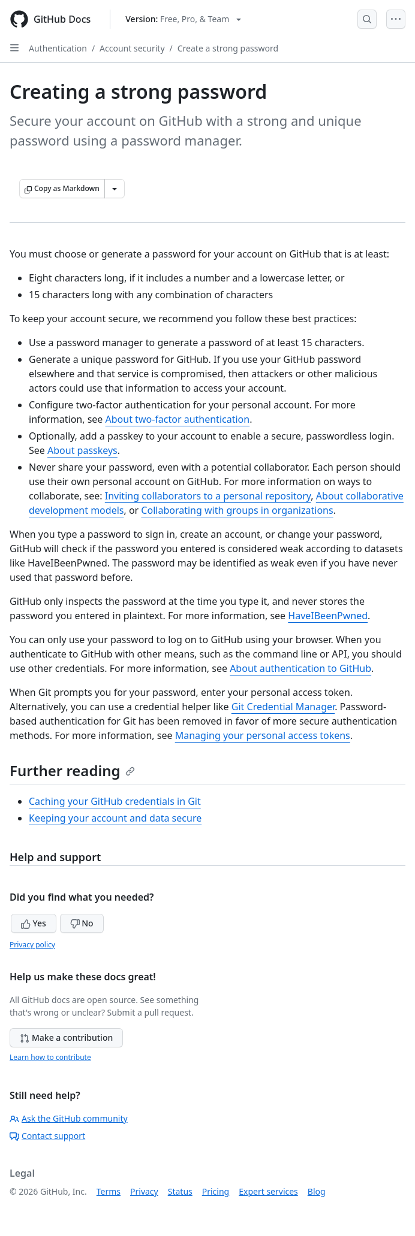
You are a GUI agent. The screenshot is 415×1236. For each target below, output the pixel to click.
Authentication (58, 48)
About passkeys (82, 450)
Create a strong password (228, 48)
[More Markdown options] (114, 188)
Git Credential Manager (283, 706)
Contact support (47, 1135)
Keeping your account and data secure (115, 818)
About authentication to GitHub (300, 668)
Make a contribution (66, 1037)
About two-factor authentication (178, 419)
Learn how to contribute (50, 1057)
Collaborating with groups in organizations (237, 510)
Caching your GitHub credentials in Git (115, 801)
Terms (109, 1191)
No (82, 923)
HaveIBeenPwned (328, 615)
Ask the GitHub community (69, 1118)
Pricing (215, 1191)
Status (180, 1191)
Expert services (268, 1191)
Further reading (72, 770)
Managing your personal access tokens (262, 735)
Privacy (144, 1191)
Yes (33, 923)
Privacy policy (32, 945)
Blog (317, 1191)
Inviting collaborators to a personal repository (208, 495)
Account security (132, 48)
